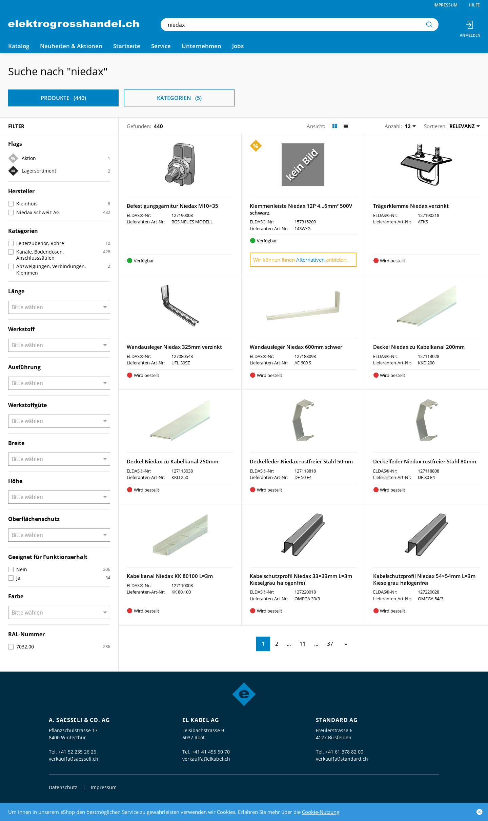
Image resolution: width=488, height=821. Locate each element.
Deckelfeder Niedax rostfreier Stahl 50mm (301, 461)
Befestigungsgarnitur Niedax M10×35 (172, 205)
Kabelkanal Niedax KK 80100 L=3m (170, 576)
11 (303, 643)
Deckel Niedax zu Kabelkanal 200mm (419, 346)
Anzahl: (393, 126)
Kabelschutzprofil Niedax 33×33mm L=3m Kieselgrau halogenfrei (301, 579)
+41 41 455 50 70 (211, 751)
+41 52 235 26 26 (77, 751)
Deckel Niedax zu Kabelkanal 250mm (172, 461)
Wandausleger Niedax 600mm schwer (296, 346)
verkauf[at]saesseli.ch (73, 759)
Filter (16, 126)
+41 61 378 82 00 (344, 751)
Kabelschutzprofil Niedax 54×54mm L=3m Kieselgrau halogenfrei (424, 579)
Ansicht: (316, 126)
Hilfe (474, 5)
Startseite (126, 46)
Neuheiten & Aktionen (71, 46)
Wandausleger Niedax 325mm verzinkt (174, 346)
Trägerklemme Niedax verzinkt (411, 205)
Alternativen (310, 259)
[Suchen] (429, 24)
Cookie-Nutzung (320, 811)
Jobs (238, 46)
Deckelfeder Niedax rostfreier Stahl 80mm (424, 461)
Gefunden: (139, 126)
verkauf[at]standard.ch (342, 759)
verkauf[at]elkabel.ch (206, 759)
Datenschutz (63, 787)
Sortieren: (435, 126)
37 (330, 643)
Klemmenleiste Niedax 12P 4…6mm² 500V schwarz (301, 209)
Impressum (445, 5)
